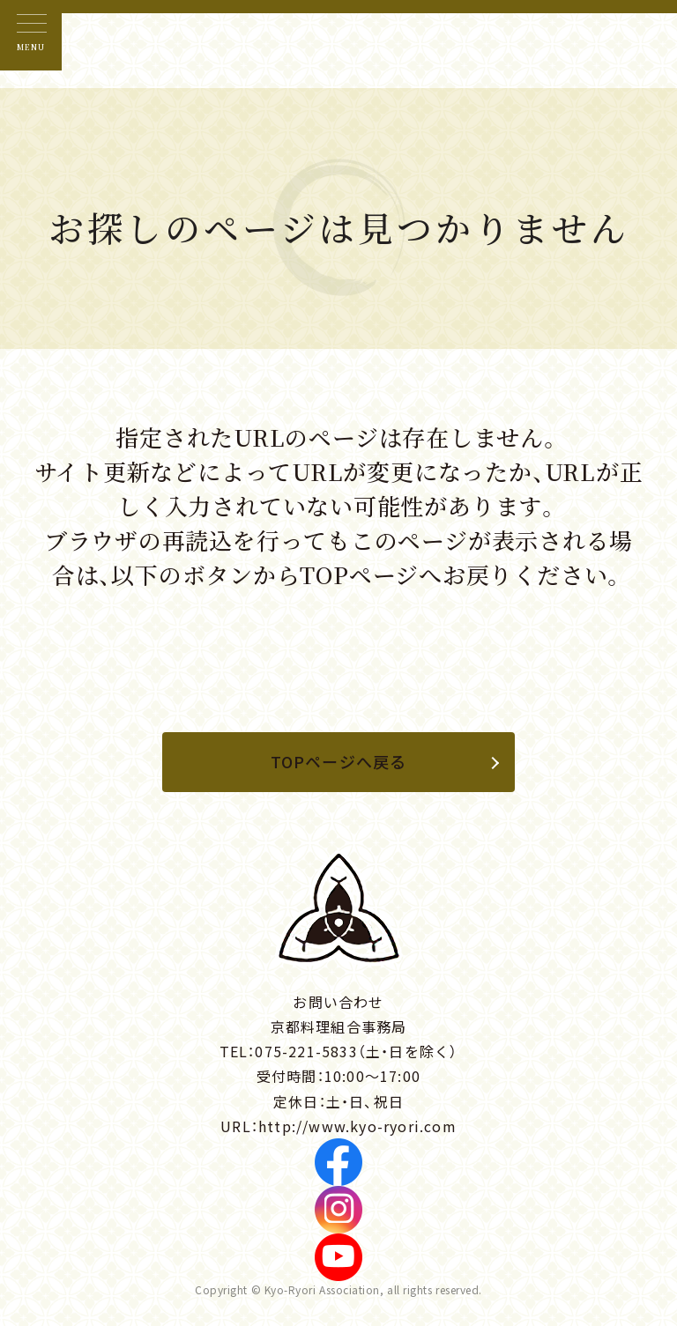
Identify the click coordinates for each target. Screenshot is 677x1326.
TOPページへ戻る (339, 762)
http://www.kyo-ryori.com (357, 1126)
